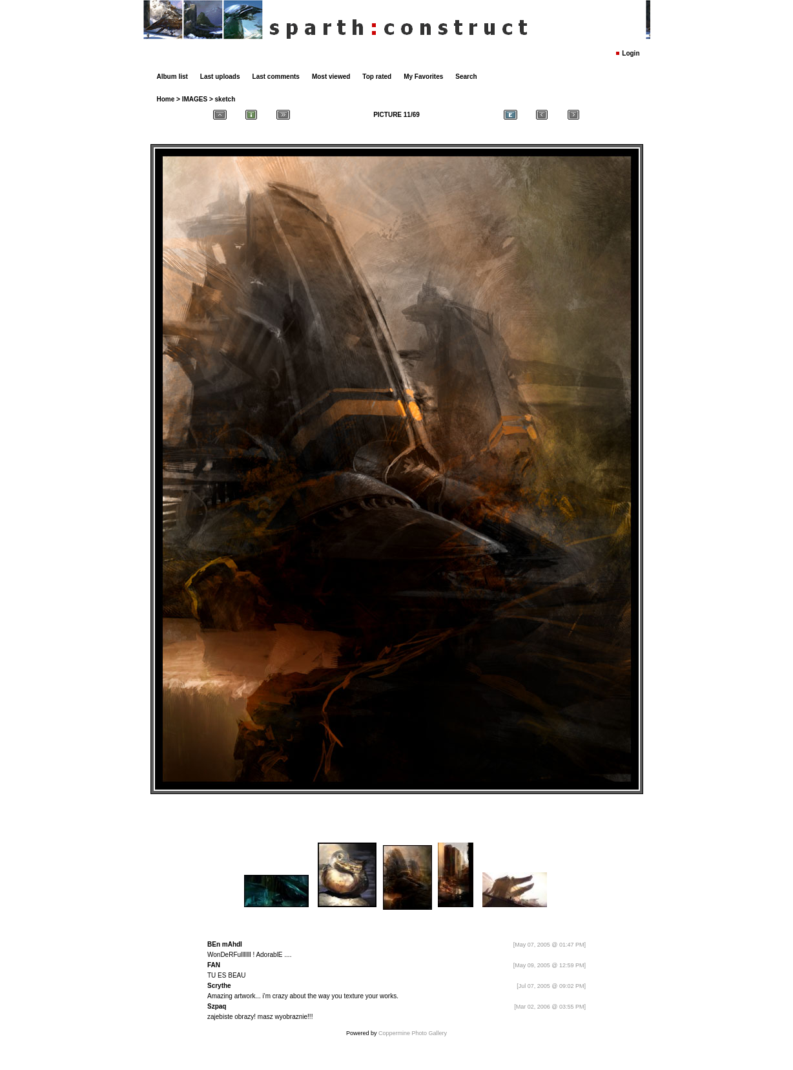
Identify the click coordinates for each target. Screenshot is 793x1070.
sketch (225, 99)
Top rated (376, 76)
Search (466, 76)
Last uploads (220, 76)
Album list (172, 76)
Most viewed (331, 76)
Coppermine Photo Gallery (412, 1033)
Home (166, 99)
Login (630, 53)
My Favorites (423, 76)
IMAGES (194, 99)
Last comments (276, 76)
